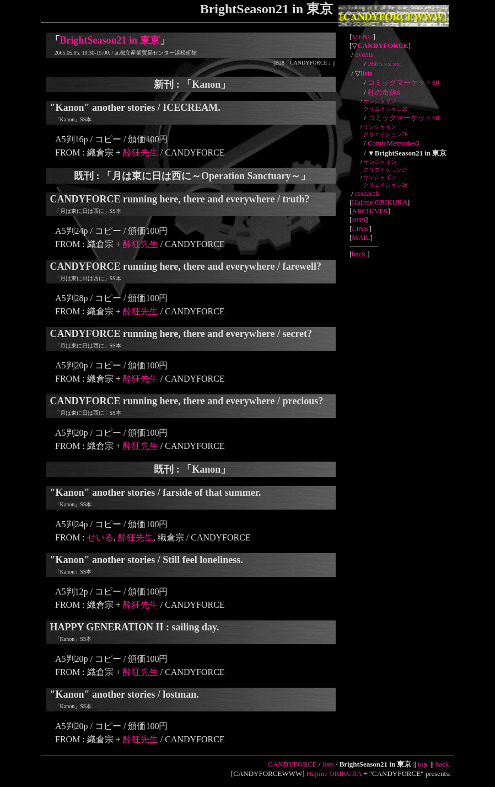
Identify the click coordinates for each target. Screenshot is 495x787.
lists (328, 764)
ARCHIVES (370, 211)
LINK (360, 228)
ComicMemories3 (393, 143)
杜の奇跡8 (384, 92)
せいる (100, 537)
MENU (362, 37)
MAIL (361, 237)
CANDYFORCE (292, 764)
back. (359, 254)
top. (423, 764)
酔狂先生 (140, 152)
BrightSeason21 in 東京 (110, 40)
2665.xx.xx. (385, 64)
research (367, 193)
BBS (358, 220)
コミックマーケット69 (403, 82)
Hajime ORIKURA (379, 202)
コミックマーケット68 (403, 118)
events (364, 54)
